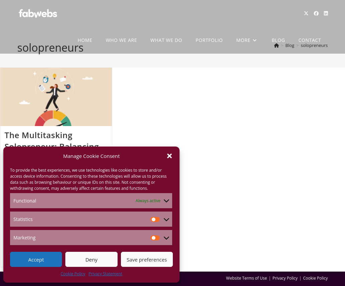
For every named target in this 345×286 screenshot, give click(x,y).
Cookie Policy (73, 274)
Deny (91, 259)
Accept (36, 259)
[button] (169, 156)
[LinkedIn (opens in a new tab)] (326, 13)
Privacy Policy (285, 278)
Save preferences (147, 259)
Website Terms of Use (246, 278)
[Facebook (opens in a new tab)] (316, 13)
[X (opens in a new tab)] (306, 13)
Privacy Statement (105, 274)
